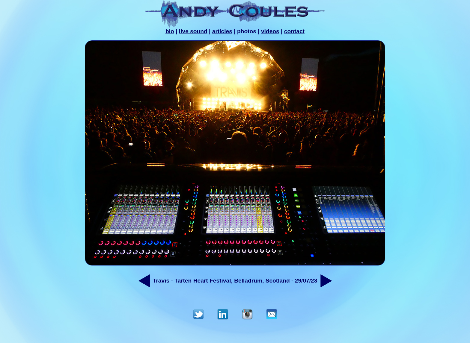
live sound (193, 31)
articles (222, 31)
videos (270, 31)
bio (169, 31)
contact (294, 31)
